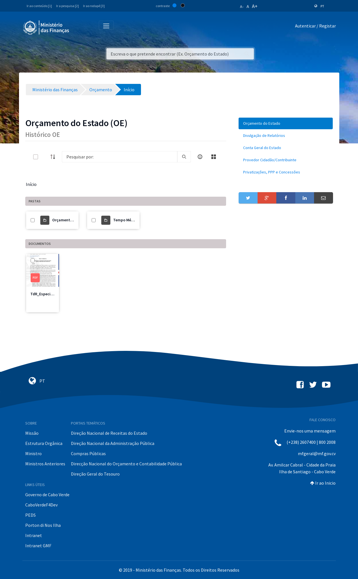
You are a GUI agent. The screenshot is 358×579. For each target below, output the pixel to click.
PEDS (30, 515)
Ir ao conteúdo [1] (39, 6)
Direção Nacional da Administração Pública (112, 443)
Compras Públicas (88, 453)
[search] (184, 156)
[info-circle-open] (200, 156)
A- (242, 6)
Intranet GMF (38, 545)
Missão (32, 433)
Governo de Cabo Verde (47, 494)
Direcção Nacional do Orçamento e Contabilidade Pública (126, 463)
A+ (255, 6)
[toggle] (45, 156)
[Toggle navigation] (78, 27)
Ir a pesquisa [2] (67, 6)
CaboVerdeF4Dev (41, 505)
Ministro (33, 453)
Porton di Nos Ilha (43, 525)
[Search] (120, 156)
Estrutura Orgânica (43, 443)
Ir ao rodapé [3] (94, 6)
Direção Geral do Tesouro (95, 474)
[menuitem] (286, 123)
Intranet (33, 535)
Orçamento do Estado (71, 219)
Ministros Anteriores (45, 463)
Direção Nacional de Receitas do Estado (109, 433)
